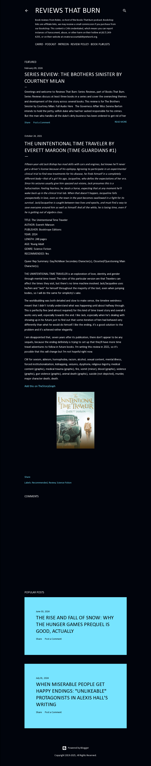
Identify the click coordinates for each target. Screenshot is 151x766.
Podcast (50, 44)
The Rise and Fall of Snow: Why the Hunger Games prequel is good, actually (75, 624)
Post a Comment (41, 122)
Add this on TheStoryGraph (39, 386)
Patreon (63, 44)
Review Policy (80, 44)
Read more (121, 122)
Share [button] (27, 122)
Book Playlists (100, 44)
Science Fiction (64, 482)
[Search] (124, 10)
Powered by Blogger (75, 748)
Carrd (39, 44)
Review (52, 482)
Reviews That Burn (67, 11)
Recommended (40, 482)
